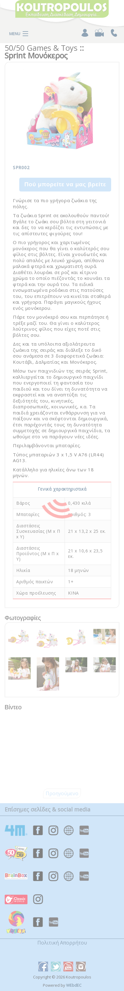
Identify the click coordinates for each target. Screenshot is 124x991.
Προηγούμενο (62, 793)
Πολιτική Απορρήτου (62, 942)
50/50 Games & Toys (41, 48)
